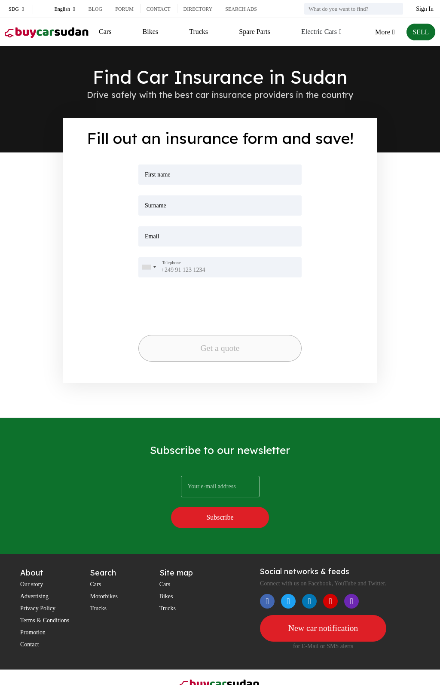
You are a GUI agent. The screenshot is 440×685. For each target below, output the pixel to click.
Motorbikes (104, 574)
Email (152, 236)
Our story (31, 562)
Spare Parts (254, 31)
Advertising (34, 574)
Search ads (241, 9)
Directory (198, 9)
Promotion (33, 610)
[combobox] (149, 267)
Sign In (425, 9)
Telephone (171, 262)
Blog (95, 9)
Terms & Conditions (44, 598)
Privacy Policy (37, 586)
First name (158, 174)
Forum (124, 9)
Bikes (150, 31)
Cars (105, 31)
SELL (420, 32)
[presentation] (183, 299)
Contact (159, 9)
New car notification (323, 606)
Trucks (198, 31)
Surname (155, 205)
